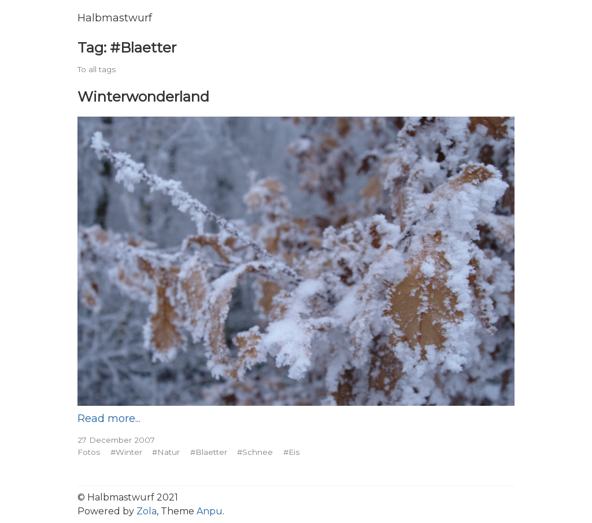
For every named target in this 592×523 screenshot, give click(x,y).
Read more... (108, 418)
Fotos (88, 452)
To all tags (96, 69)
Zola (146, 511)
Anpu (210, 511)
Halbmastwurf (114, 18)
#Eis (291, 452)
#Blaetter (208, 452)
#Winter (126, 452)
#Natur (166, 452)
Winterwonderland (143, 96)
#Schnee (255, 452)
